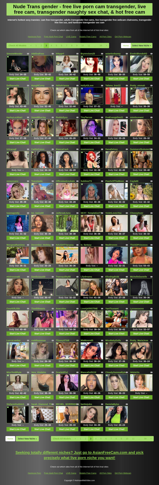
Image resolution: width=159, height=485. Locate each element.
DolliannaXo (13, 85)
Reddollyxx (62, 117)
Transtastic (37, 181)
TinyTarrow (86, 117)
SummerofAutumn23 (141, 149)
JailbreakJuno (63, 213)
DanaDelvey (111, 149)
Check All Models (17, 45)
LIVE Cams (71, 36)
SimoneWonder (14, 53)
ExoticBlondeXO (138, 53)
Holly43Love (87, 85)
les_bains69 (37, 213)
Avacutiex (61, 308)
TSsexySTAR (62, 340)
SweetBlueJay (38, 117)
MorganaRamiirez (16, 245)
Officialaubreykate (65, 181)
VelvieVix (134, 372)
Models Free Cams (87, 36)
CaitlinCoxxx (37, 149)
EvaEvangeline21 (114, 117)
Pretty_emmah (137, 85)
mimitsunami (136, 117)
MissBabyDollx (113, 340)
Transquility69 (63, 276)
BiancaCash (62, 149)
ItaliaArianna (62, 85)
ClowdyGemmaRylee (116, 372)
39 (101, 45)
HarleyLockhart (14, 117)
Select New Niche (141, 45)
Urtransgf (11, 149)
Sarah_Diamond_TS (41, 404)
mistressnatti (13, 276)
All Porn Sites (106, 36)
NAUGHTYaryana (65, 245)
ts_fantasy (86, 245)
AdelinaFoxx (37, 53)
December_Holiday (41, 245)
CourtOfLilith (13, 308)
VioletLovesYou (113, 213)
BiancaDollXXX (88, 372)
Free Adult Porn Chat (53, 36)
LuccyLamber (14, 340)
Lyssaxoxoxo (137, 308)
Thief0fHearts (38, 308)
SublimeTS (86, 181)
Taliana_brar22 (113, 85)
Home (126, 45)
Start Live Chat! (18, 78)
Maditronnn (111, 245)
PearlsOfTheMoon (114, 181)
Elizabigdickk (112, 276)
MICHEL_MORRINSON (67, 404)
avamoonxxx (87, 149)
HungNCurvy (38, 85)
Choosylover (136, 213)
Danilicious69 (38, 276)
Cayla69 (134, 181)
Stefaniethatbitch (15, 404)
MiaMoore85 (87, 340)
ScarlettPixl (62, 372)
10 (82, 45)
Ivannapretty (13, 213)
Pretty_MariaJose (139, 340)
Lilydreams (86, 276)
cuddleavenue (38, 340)
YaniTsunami (112, 308)
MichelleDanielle (138, 276)
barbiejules (86, 404)
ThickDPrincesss (139, 245)
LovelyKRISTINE (89, 308)
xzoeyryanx (12, 181)
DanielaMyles (112, 404)
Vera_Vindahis (38, 372)
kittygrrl (60, 53)
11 (89, 45)
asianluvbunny (113, 53)
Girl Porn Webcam (123, 36)
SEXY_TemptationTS (91, 213)
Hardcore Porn (34, 36)
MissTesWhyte (14, 372)
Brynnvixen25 (88, 53)
